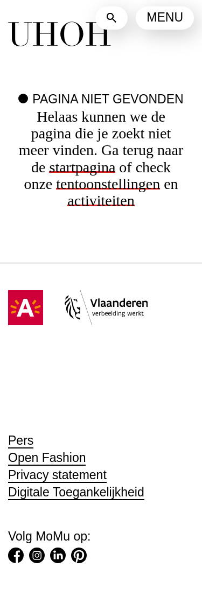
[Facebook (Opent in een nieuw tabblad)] (16, 557)
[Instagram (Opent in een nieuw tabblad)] (37, 557)
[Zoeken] (111, 18)
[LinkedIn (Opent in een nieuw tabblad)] (58, 557)
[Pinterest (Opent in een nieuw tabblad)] (79, 557)
